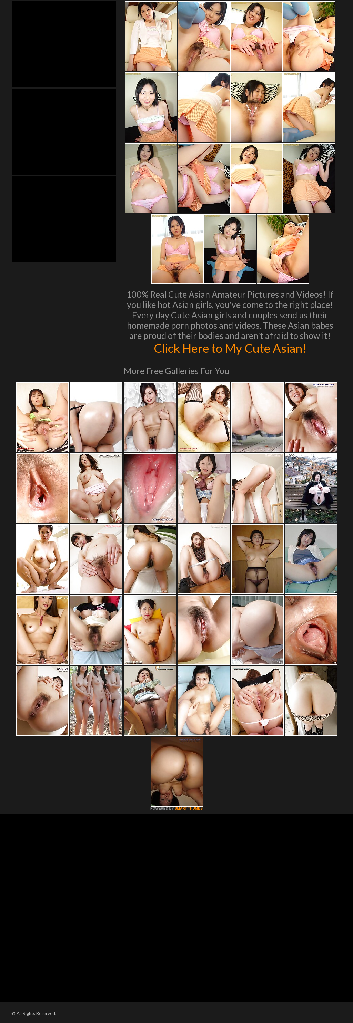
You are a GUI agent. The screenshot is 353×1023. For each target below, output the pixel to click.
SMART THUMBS (189, 808)
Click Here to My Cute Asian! (230, 348)
